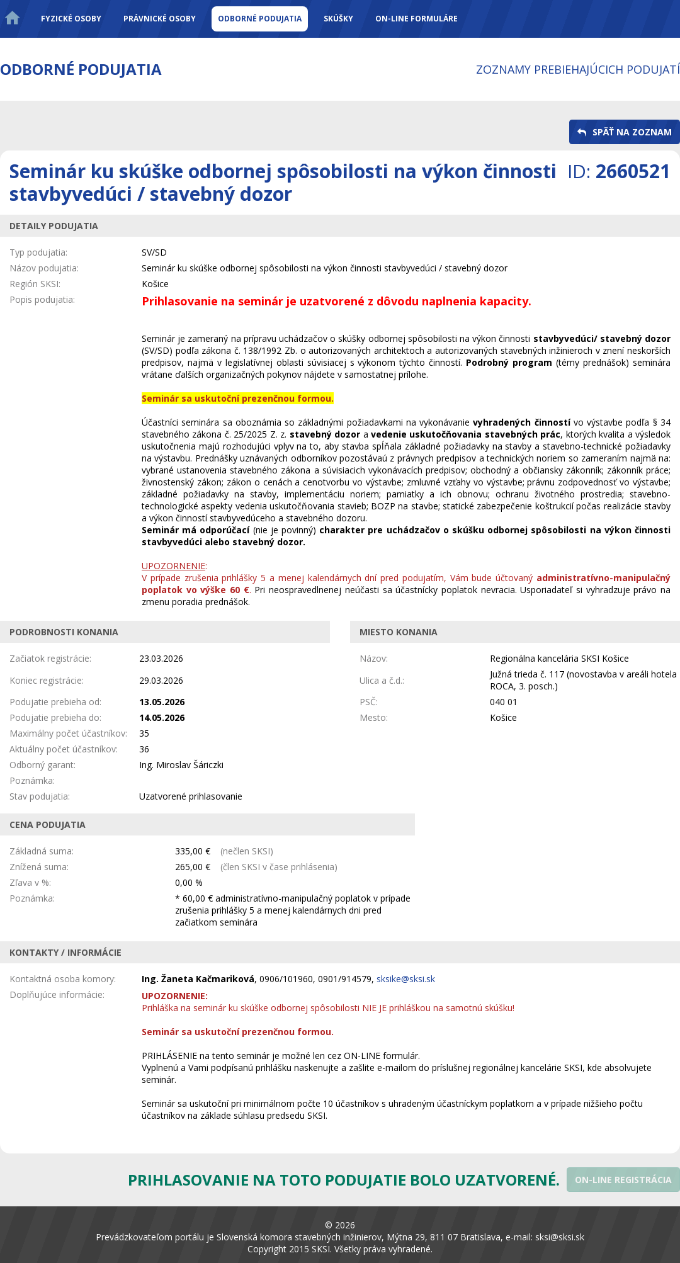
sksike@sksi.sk (406, 979)
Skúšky (338, 18)
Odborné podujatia (260, 18)
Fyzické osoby (71, 18)
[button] (624, 132)
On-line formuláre (416, 18)
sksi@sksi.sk (559, 1237)
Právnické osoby (159, 18)
